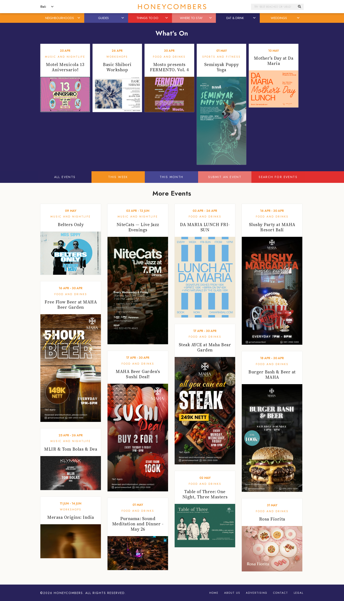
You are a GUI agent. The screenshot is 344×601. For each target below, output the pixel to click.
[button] (79, 18)
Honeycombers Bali (172, 6)
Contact (280, 593)
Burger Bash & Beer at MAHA (272, 374)
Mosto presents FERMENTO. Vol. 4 (169, 67)
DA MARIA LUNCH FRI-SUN (205, 227)
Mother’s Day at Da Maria (273, 60)
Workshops (117, 57)
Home (214, 593)
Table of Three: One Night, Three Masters (205, 494)
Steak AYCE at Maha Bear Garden (205, 347)
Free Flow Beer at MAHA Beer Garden (71, 304)
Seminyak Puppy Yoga (221, 67)
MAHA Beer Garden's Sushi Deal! (138, 374)
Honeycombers (68, 593)
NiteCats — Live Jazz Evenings (137, 227)
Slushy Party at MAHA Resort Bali (272, 227)
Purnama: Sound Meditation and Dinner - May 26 (138, 523)
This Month (171, 177)
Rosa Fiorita (272, 519)
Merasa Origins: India (70, 517)
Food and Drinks (169, 57)
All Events (65, 177)
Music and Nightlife (65, 57)
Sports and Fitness (221, 57)
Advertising (256, 593)
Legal (298, 593)
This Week (118, 177)
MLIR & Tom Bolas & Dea (70, 449)
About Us (232, 593)
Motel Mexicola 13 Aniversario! (65, 67)
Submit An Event (224, 177)
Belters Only (71, 224)
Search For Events (278, 177)
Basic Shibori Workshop (117, 67)
